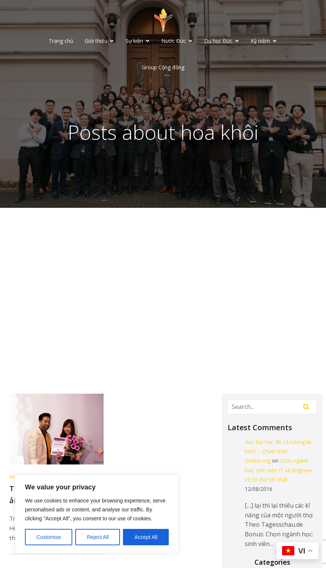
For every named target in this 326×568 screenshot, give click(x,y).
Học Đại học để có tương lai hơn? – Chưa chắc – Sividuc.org (278, 452)
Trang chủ (61, 41)
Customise (49, 537)
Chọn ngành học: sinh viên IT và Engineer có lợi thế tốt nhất (279, 470)
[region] (97, 514)
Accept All (145, 537)
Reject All (97, 537)
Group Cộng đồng (163, 67)
